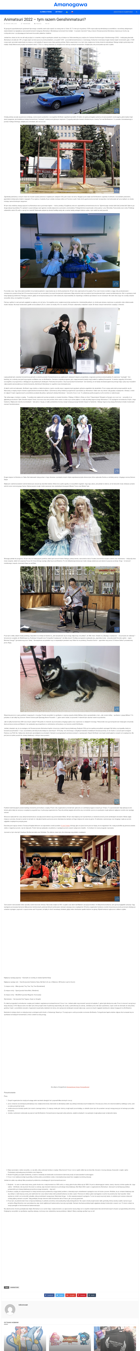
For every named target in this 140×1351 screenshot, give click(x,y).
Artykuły (58, 12)
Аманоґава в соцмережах (123, 12)
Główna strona (46, 12)
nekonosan (26, 23)
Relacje (38, 23)
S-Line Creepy (65, 826)
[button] (136, 12)
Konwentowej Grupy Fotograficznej (78, 1087)
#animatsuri (14, 1287)
